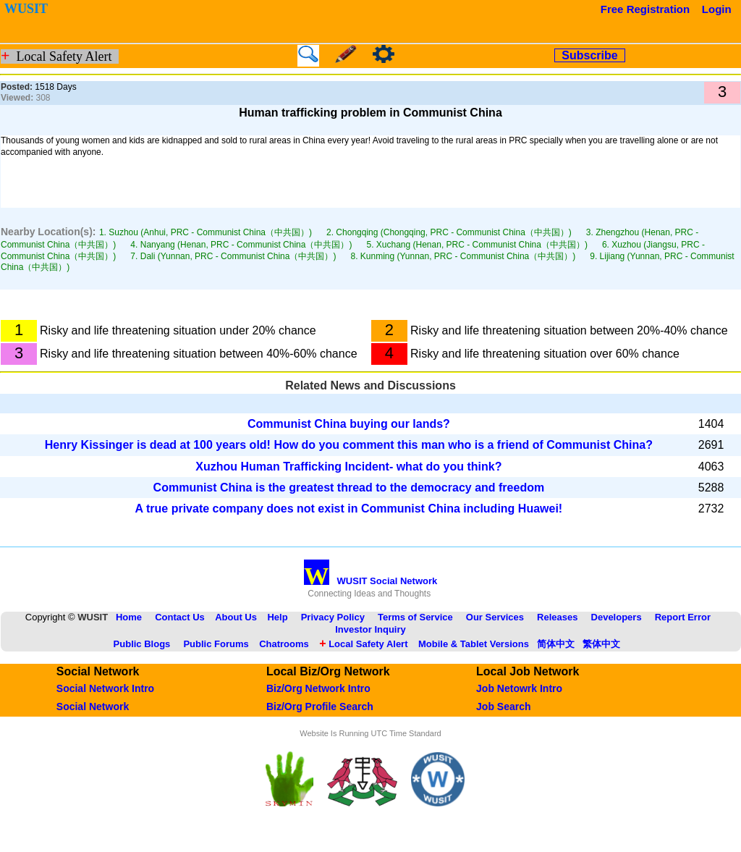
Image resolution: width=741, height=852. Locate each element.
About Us (236, 617)
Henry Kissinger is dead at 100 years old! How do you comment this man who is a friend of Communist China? (349, 445)
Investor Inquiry (370, 629)
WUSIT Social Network (371, 580)
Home (129, 617)
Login (717, 9)
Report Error (683, 617)
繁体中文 (601, 643)
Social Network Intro (105, 688)
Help (277, 617)
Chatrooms (284, 643)
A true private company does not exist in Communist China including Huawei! (349, 508)
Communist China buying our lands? (348, 424)
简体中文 (556, 643)
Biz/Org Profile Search (319, 706)
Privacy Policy (333, 617)
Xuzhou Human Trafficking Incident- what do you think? (348, 466)
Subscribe (589, 55)
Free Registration (645, 9)
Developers (616, 617)
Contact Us (180, 617)
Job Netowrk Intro (519, 688)
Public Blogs (142, 643)
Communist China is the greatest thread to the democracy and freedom (349, 487)
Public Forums (215, 643)
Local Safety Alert (363, 643)
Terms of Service (415, 617)
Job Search (503, 706)
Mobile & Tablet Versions (473, 643)
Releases (557, 617)
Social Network (92, 706)
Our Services (495, 617)
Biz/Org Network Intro (318, 688)
